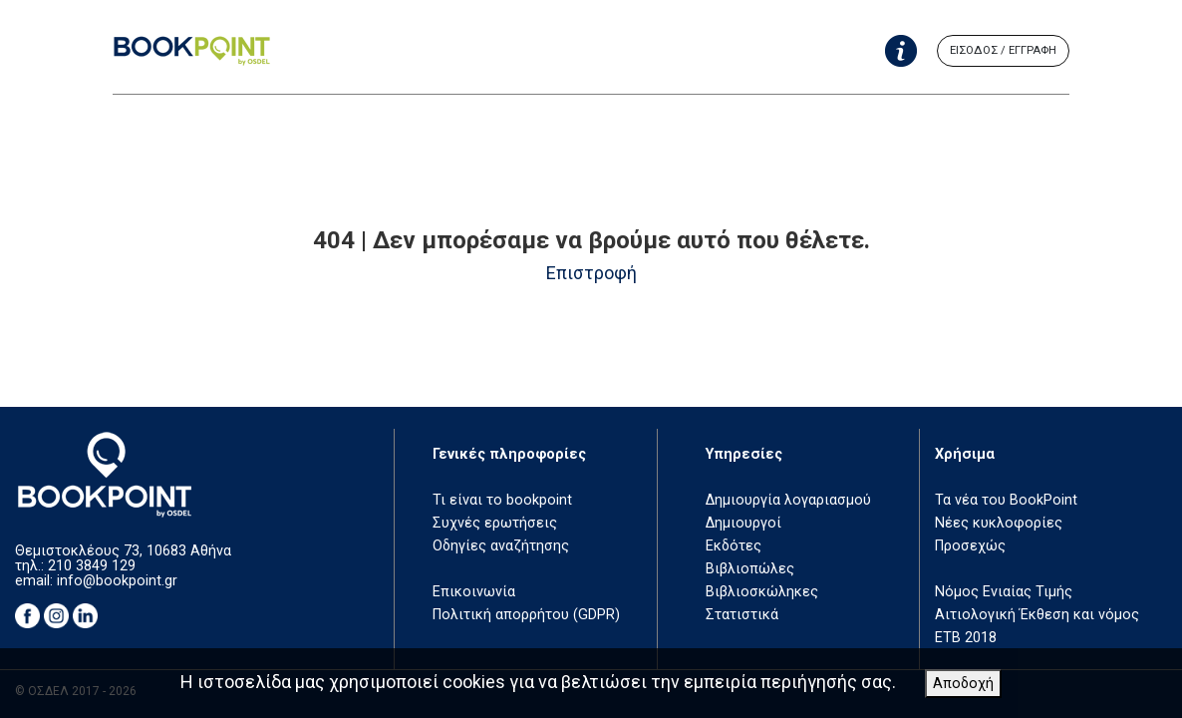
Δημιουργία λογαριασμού (788, 500)
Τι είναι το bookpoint (502, 500)
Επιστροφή (591, 272)
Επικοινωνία (474, 591)
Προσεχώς (970, 546)
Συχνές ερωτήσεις (495, 523)
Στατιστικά (742, 614)
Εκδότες (733, 546)
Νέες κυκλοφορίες (998, 523)
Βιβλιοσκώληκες (762, 591)
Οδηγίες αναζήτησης (501, 546)
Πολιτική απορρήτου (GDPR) (526, 614)
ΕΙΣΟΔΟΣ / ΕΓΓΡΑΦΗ (1003, 50)
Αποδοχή (963, 683)
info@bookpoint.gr (117, 580)
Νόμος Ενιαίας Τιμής (1003, 591)
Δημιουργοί (743, 523)
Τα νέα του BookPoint (1006, 500)
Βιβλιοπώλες (750, 568)
